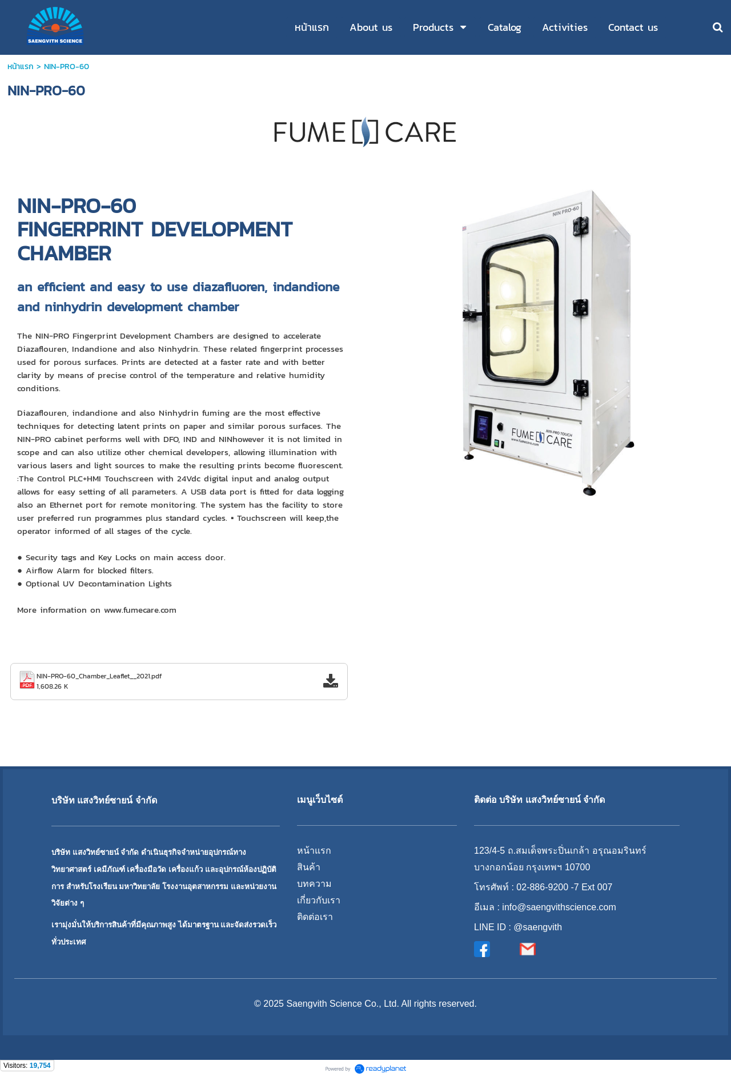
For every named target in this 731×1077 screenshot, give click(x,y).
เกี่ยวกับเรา (318, 900)
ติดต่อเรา (315, 917)
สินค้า (308, 867)
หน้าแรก (20, 67)
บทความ (314, 884)
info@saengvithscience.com (559, 907)
